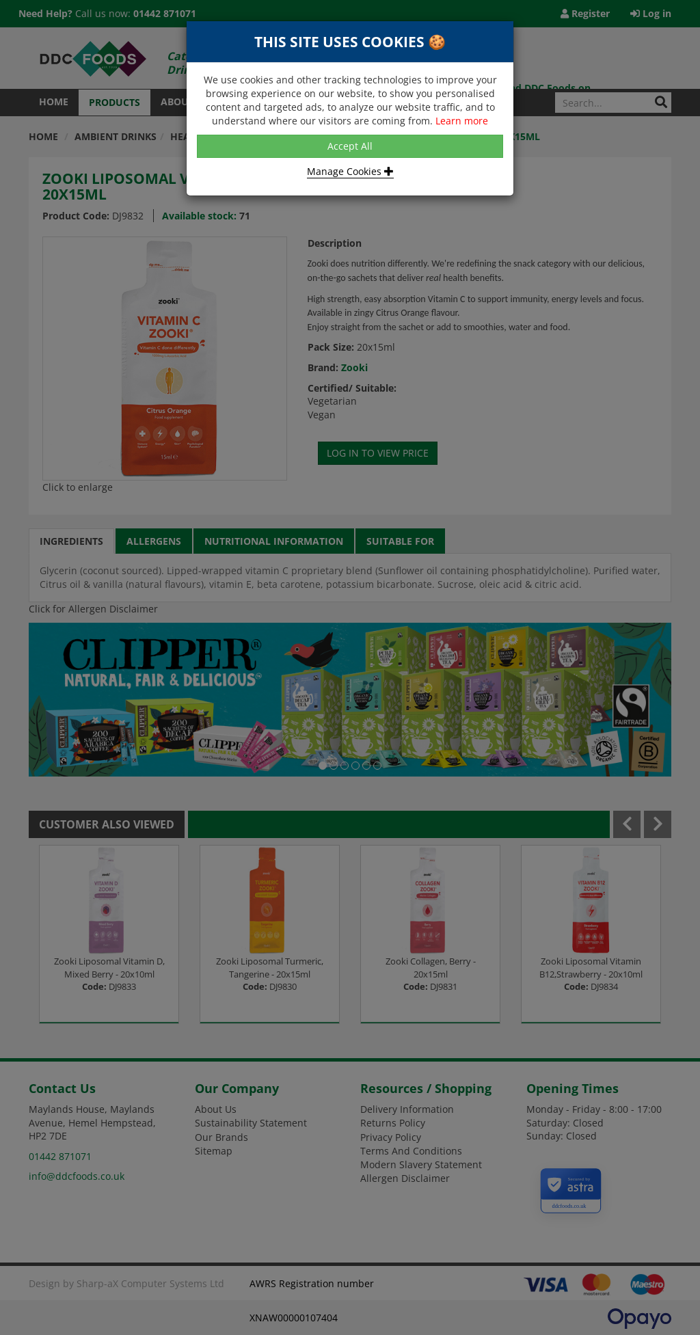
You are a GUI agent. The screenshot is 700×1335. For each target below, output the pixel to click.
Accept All (350, 145)
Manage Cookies (350, 171)
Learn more (461, 120)
